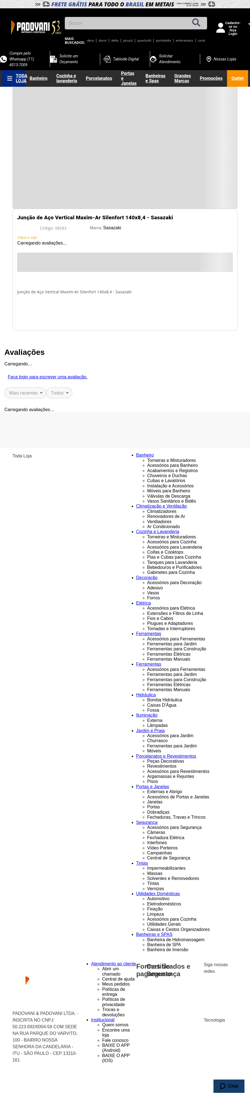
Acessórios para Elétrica (171, 608)
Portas (153, 807)
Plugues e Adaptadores (170, 623)
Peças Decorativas (165, 761)
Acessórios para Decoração (174, 582)
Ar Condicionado (163, 526)
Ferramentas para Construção (176, 649)
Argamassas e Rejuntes (170, 776)
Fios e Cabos (160, 618)
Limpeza (155, 914)
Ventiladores (159, 521)
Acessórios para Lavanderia (174, 547)
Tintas (153, 883)
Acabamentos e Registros (172, 470)
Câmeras (156, 832)
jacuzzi (128, 40)
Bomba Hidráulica (164, 700)
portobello (163, 40)
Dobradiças (158, 812)
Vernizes (155, 888)
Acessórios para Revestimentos (178, 771)
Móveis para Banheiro (168, 490)
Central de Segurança (168, 858)
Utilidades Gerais (164, 924)
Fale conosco (115, 1040)
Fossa (153, 710)
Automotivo (158, 898)
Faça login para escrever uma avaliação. (47, 377)
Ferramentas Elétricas (169, 654)
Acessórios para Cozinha (172, 541)
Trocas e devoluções (113, 1012)
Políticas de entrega (113, 992)
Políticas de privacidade (113, 1002)
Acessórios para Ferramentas (176, 639)
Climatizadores (162, 511)
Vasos (153, 593)
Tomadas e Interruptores (171, 628)
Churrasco (157, 740)
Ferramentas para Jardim (172, 644)
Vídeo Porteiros (162, 848)
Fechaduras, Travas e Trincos (176, 817)
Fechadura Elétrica (165, 837)
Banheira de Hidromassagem (176, 939)
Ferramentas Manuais (168, 659)
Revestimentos (162, 766)
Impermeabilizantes (166, 868)
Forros (153, 597)
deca (90, 40)
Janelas (155, 802)
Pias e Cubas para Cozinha (174, 557)
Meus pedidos (116, 984)
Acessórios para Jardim (170, 735)
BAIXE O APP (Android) (116, 1048)
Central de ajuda (118, 979)
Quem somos (115, 1024)
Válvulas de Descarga (168, 496)
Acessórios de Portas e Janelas (178, 797)
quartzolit (144, 40)
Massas (155, 873)
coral (201, 40)
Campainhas (159, 853)
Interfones (157, 842)
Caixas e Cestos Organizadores (178, 929)
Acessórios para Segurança (174, 827)
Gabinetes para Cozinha (171, 572)
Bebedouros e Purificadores (174, 567)
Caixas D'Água (161, 705)
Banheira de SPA (164, 944)
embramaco (184, 40)
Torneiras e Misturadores (171, 460)
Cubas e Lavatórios (166, 480)
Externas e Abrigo (164, 791)
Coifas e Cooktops (165, 552)
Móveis (154, 751)
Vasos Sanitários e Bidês (171, 501)
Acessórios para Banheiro (172, 465)
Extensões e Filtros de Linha (175, 613)
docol (103, 40)
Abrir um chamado (111, 971)
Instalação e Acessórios (170, 485)
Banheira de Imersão (168, 949)
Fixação (155, 909)
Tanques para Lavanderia (172, 562)
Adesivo (155, 588)
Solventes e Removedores (173, 878)
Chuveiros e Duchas (167, 475)
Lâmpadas (157, 725)
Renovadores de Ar (166, 516)
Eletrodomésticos (164, 904)
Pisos (152, 781)
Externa (155, 720)
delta (114, 40)
